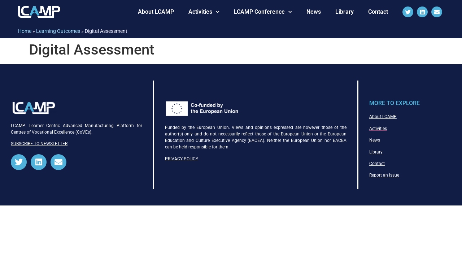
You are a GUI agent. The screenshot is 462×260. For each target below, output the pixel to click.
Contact (378, 11)
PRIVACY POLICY (181, 158)
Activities (203, 11)
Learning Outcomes (58, 31)
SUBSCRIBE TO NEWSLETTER (39, 143)
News (313, 11)
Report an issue (384, 175)
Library (344, 11)
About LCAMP (156, 11)
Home (24, 31)
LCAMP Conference (263, 11)
